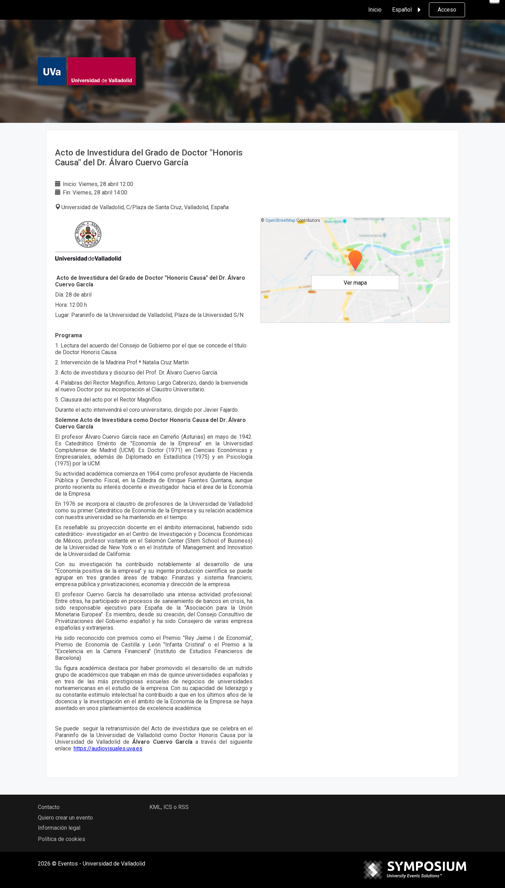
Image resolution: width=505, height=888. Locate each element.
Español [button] (407, 10)
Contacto (49, 807)
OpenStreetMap (280, 220)
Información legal (59, 827)
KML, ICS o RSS (169, 807)
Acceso (447, 9)
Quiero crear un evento (65, 817)
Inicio (375, 9)
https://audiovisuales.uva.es (108, 748)
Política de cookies (61, 839)
